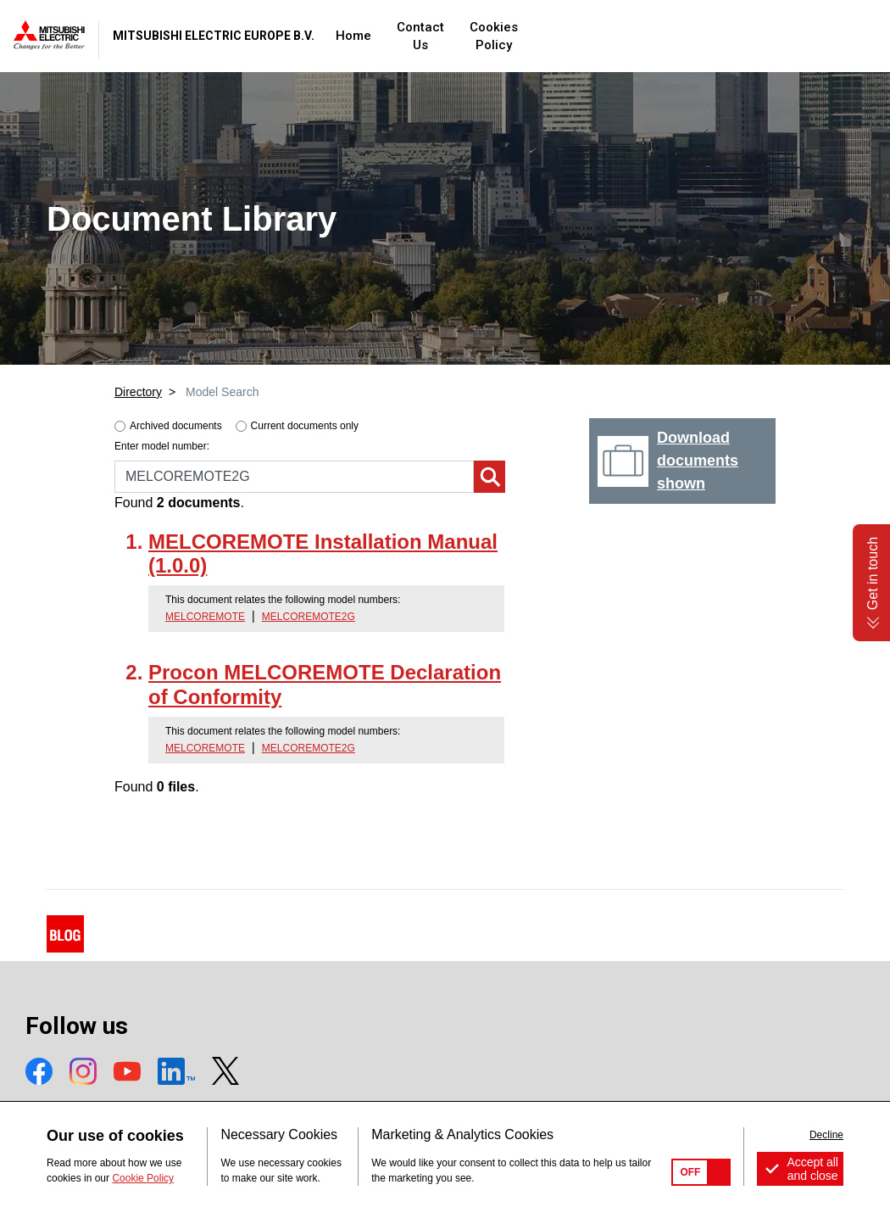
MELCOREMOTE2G (308, 617)
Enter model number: (161, 446)
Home (469, 35)
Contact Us (545, 35)
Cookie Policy (143, 1178)
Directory (138, 392)
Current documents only (305, 426)
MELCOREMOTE (205, 617)
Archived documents (176, 426)
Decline (826, 1135)
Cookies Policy (648, 35)
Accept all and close (812, 1168)
